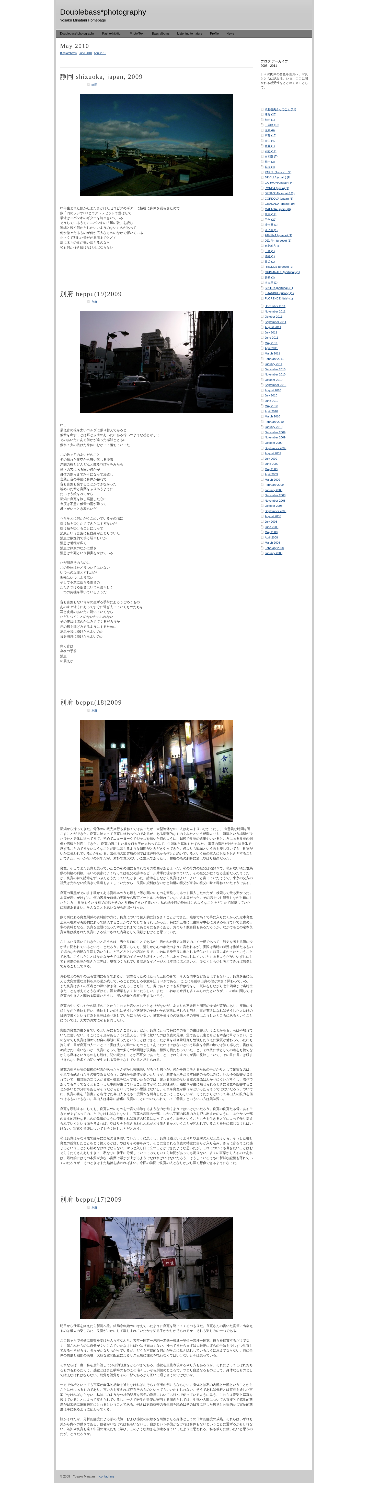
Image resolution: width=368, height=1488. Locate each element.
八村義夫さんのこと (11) (280, 109)
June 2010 (271, 400)
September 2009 (275, 448)
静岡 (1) (270, 145)
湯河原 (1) (271, 224)
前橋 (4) (270, 166)
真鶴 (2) (270, 277)
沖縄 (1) (270, 256)
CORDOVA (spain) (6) (279, 198)
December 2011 (275, 306)
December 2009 (275, 432)
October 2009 (273, 442)
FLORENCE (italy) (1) (279, 298)
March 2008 (272, 542)
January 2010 (273, 426)
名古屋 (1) (271, 282)
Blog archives (68, 53)
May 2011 (271, 342)
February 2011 (274, 358)
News (230, 33)
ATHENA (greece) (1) (278, 235)
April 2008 (271, 537)
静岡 (94, 84)
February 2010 (274, 421)
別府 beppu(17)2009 (91, 1199)
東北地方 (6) (272, 245)
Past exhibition (112, 33)
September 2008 (275, 511)
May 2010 (271, 405)
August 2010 (273, 390)
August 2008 (273, 516)
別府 (94, 301)
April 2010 (271, 411)
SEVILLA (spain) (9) (278, 177)
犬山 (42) (270, 140)
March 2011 (272, 353)
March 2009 (272, 479)
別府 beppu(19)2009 (91, 293)
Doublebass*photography (77, 33)
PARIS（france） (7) (278, 172)
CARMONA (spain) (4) (279, 182)
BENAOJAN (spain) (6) (279, 193)
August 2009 (273, 453)
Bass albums (161, 33)
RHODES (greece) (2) (279, 266)
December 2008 (275, 495)
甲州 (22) (270, 219)
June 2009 (271, 463)
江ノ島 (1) (271, 230)
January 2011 (273, 363)
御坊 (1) (270, 119)
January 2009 (273, 490)
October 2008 (273, 505)
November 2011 (275, 311)
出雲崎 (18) (272, 124)
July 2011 (271, 332)
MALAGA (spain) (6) (278, 209)
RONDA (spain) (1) (277, 188)
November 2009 (275, 437)
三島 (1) (270, 251)
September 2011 (275, 322)
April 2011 (271, 348)
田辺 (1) (270, 261)
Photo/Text (137, 33)
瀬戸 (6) (270, 130)
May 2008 (271, 532)
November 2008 (275, 500)
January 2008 (273, 553)
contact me (106, 1476)
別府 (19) (270, 151)
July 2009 (271, 458)
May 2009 (271, 469)
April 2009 (271, 474)
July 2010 (271, 395)
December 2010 (275, 369)
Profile (214, 33)
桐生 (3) (270, 161)
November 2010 (275, 374)
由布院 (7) (271, 156)
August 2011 (273, 327)
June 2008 (271, 527)
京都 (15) (270, 135)
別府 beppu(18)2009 (91, 702)
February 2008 (274, 547)
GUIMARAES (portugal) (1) (282, 272)
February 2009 (274, 484)
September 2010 (275, 384)
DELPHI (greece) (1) (278, 240)
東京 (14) (270, 214)
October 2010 (273, 379)
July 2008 (271, 521)
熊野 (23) (270, 114)
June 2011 (271, 337)
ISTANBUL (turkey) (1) (279, 293)
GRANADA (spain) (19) (280, 203)
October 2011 (273, 316)
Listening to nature (189, 33)
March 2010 (272, 416)
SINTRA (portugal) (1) (279, 287)
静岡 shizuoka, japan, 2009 (101, 76)
